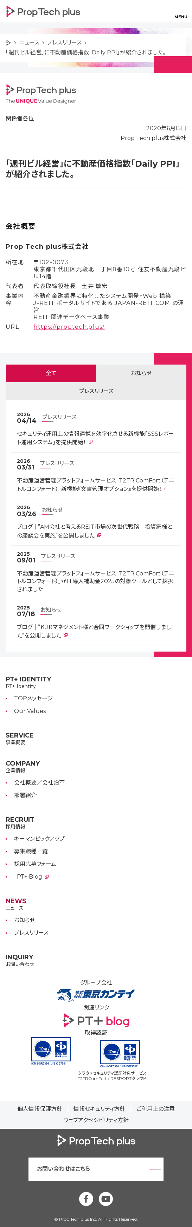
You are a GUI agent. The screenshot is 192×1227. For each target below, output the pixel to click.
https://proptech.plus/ (68, 327)
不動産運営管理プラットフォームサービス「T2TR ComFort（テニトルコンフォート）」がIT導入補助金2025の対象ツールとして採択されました (95, 581)
